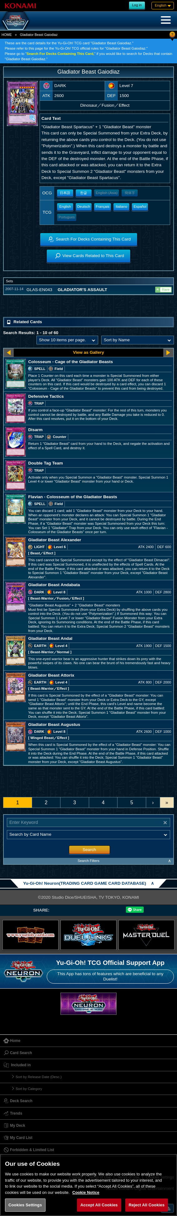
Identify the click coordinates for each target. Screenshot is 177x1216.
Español (140, 206)
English (65, 206)
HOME (7, 34)
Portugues (67, 217)
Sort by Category (29, 1089)
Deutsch (83, 206)
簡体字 (130, 193)
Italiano (121, 206)
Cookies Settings (25, 1205)
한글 (83, 193)
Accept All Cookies (99, 1205)
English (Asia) (106, 193)
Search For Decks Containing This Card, (60, 54)
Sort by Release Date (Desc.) (39, 1077)
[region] (88, 1185)
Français (102, 206)
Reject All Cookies (147, 1205)
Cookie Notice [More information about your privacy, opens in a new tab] (85, 1192)
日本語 (65, 193)
